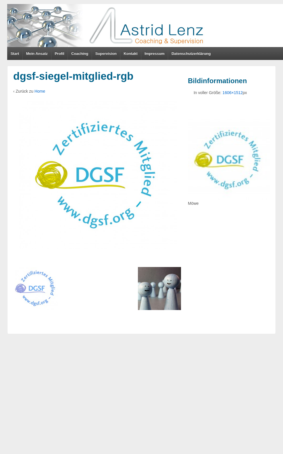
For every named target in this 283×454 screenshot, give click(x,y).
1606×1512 (232, 92)
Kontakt (130, 53)
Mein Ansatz (37, 53)
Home (39, 91)
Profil (59, 53)
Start (15, 53)
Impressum (154, 53)
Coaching (79, 53)
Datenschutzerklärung (191, 53)
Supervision (106, 53)
